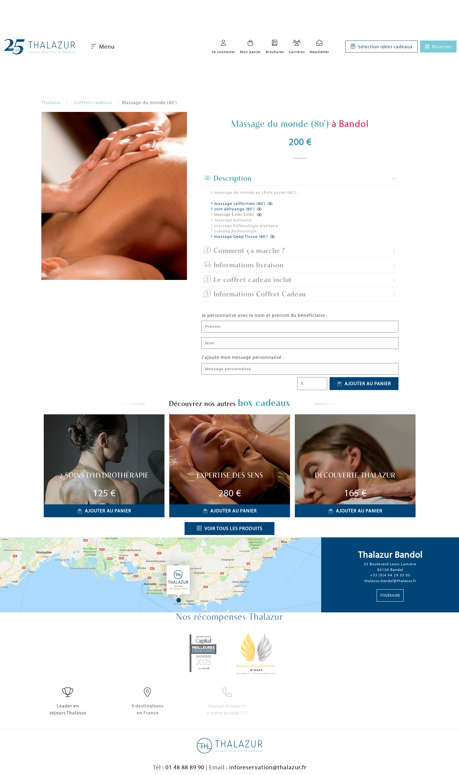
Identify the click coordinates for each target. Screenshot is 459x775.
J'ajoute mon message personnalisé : (242, 357)
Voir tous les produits (229, 528)
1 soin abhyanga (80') (233, 209)
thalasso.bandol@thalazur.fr (390, 580)
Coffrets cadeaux (93, 102)
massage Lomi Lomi (234, 214)
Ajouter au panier (364, 383)
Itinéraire (390, 595)
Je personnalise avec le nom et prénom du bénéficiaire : (264, 315)
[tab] (299, 178)
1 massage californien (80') (238, 203)
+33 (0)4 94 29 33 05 (390, 574)
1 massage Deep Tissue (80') (239, 236)
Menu (103, 46)
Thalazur (51, 102)
